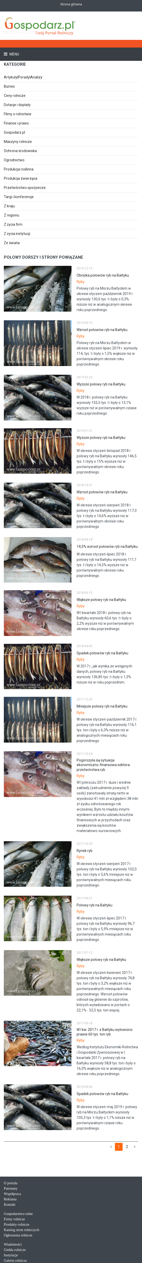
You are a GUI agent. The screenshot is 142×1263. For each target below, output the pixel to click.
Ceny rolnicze (15, 96)
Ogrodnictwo (14, 160)
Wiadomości (13, 1244)
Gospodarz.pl (14, 132)
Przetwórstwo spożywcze (25, 188)
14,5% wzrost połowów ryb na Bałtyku (107, 546)
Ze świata (12, 243)
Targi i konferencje (19, 197)
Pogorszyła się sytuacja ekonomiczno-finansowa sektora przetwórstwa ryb (103, 764)
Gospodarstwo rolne (18, 1214)
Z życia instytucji (17, 234)
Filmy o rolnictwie (17, 114)
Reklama (10, 1199)
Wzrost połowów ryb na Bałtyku (102, 330)
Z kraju (9, 206)
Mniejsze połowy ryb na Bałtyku (102, 706)
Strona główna (71, 4)
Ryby (81, 282)
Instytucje (11, 1255)
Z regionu (11, 215)
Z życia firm (13, 224)
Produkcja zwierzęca (20, 178)
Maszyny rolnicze (18, 142)
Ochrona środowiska (20, 151)
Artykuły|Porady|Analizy (23, 77)
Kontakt (9, 1205)
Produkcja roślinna (18, 169)
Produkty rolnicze (16, 1224)
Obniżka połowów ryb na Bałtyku (103, 275)
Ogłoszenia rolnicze (18, 1235)
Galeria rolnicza (15, 1260)
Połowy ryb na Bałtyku (94, 905)
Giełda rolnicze (15, 1250)
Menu (14, 54)
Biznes (9, 86)
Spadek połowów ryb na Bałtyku (102, 653)
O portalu (10, 1183)
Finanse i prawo (16, 123)
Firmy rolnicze (14, 1219)
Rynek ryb (84, 851)
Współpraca (12, 1194)
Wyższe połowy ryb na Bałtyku (101, 384)
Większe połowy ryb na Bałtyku (101, 600)
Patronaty (11, 1188)
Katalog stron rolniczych (21, 1230)
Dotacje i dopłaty (17, 105)
